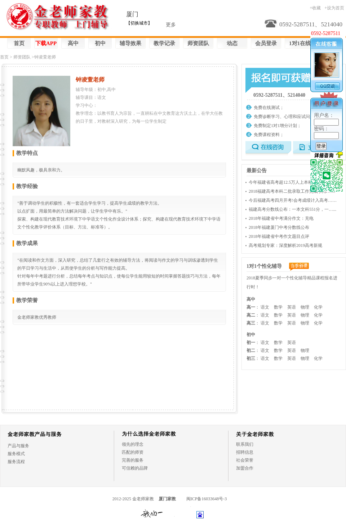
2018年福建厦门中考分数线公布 (279, 227)
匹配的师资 (132, 452)
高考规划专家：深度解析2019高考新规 (285, 245)
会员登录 (266, 43)
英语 (291, 307)
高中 (73, 43)
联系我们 (244, 444)
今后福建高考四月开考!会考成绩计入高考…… (293, 200)
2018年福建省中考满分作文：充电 (281, 218)
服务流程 (16, 461)
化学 (318, 307)
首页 (19, 43)
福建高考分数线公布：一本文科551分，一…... (292, 209)
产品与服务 (18, 445)
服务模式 (16, 453)
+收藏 (315, 7)
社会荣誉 (244, 460)
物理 (305, 307)
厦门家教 (167, 498)
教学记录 (164, 43)
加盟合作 (244, 468)
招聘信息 (244, 452)
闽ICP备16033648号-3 (206, 498)
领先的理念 (132, 444)
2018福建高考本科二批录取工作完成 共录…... (292, 191)
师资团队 (198, 43)
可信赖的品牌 (135, 468)
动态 (232, 43)
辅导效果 (130, 43)
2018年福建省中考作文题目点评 (279, 236)
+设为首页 (334, 7)
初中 (100, 43)
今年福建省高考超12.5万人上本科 (280, 182)
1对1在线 (300, 43)
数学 (278, 307)
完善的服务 (132, 460)
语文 (265, 307)
